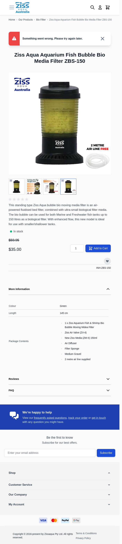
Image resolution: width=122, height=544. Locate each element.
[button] (19, 199)
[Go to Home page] (22, 7)
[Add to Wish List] (107, 261)
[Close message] (102, 38)
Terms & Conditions (86, 533)
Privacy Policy (83, 538)
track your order (78, 417)
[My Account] (100, 7)
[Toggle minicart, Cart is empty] (108, 7)
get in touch (99, 417)
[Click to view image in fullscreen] (60, 123)
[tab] (60, 289)
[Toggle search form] (92, 7)
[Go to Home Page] (12, 19)
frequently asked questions (50, 417)
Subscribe (106, 452)
